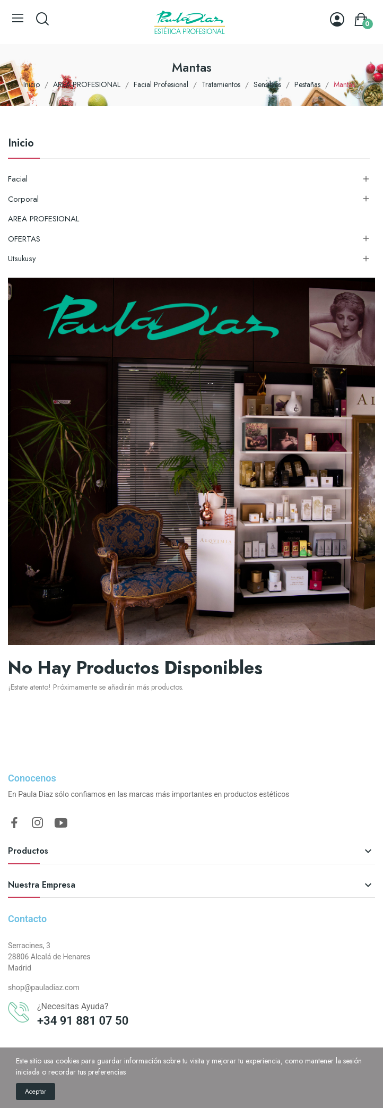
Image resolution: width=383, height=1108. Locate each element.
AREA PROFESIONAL (43, 219)
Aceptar (35, 1091)
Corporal (23, 199)
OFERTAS (24, 239)
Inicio (21, 144)
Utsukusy (22, 258)
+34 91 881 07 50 (82, 1020)
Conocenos (32, 778)
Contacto (27, 918)
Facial (18, 179)
